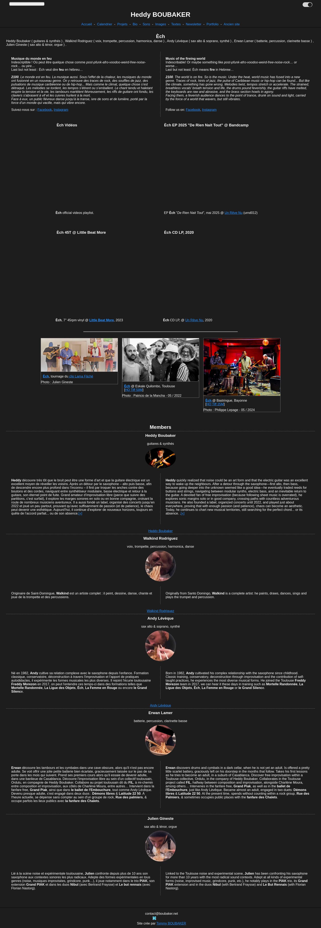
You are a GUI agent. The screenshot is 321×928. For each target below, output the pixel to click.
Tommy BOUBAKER (171, 923)
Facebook (44, 109)
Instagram (61, 109)
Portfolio (213, 24)
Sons (146, 24)
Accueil (86, 24)
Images (160, 24)
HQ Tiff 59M (133, 390)
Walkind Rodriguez (160, 611)
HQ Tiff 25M (215, 404)
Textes (176, 24)
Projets (122, 24)
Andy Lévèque (160, 705)
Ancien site (232, 24)
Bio (135, 24)
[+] (80, 513)
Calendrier (104, 24)
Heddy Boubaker (160, 531)
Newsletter (193, 24)
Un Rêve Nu (233, 213)
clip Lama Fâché (80, 376)
